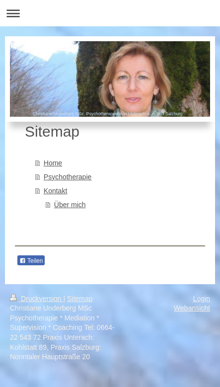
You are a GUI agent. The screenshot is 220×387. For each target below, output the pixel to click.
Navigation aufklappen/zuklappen (110, 13)
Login (201, 299)
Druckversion (36, 299)
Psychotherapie (68, 177)
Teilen (31, 260)
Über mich (70, 205)
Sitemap (79, 299)
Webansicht (192, 308)
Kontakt (55, 191)
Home (53, 163)
